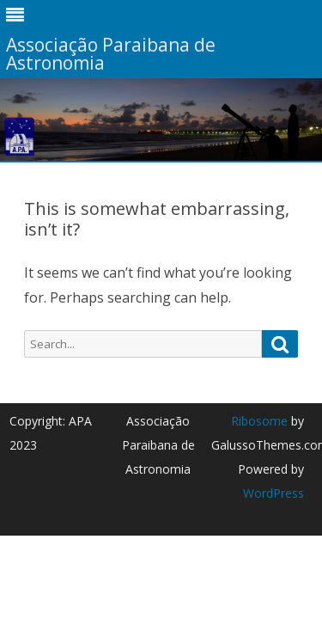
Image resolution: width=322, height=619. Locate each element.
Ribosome (259, 421)
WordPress (273, 493)
